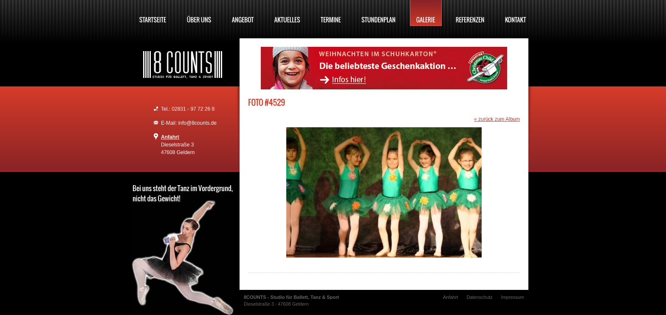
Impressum (512, 297)
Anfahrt (170, 137)
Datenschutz (479, 297)
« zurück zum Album (497, 119)
